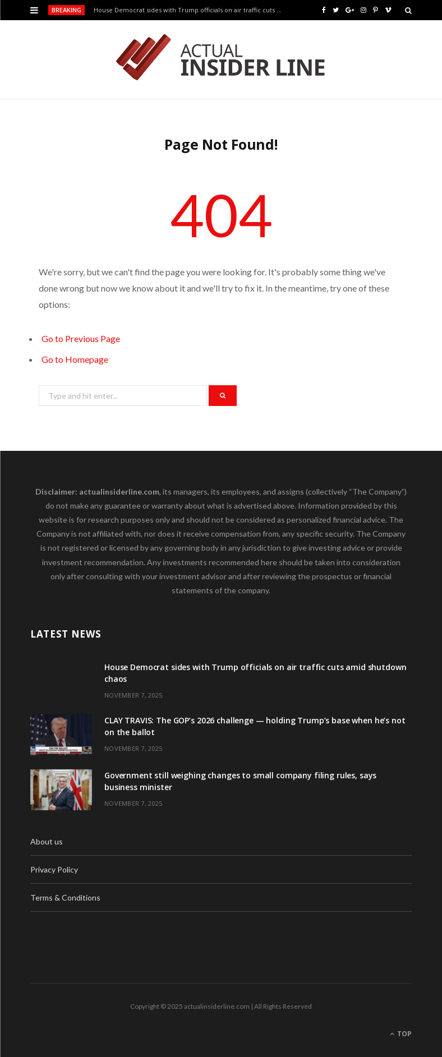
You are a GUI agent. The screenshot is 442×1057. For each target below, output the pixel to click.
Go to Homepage (75, 359)
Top (401, 1033)
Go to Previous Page (81, 338)
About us (46, 841)
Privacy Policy (54, 869)
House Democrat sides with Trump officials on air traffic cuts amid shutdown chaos (191, 10)
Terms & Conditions (65, 897)
